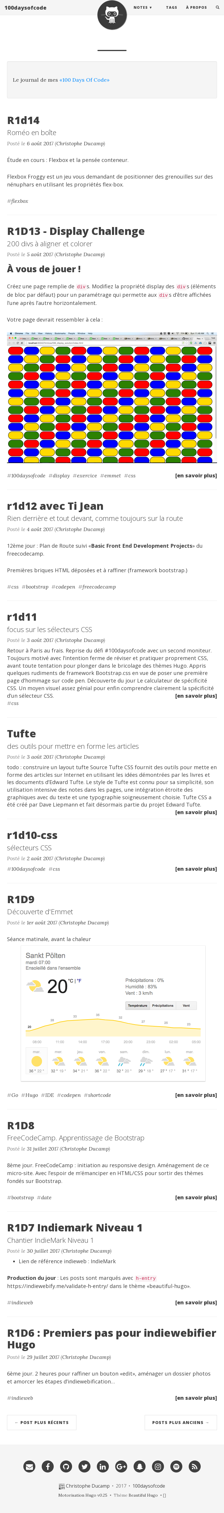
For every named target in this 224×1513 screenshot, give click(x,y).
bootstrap (37, 586)
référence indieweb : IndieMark (77, 1261)
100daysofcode (25, 13)
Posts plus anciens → (180, 1422)
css (132, 475)
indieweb (22, 1302)
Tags (171, 13)
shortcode (99, 1095)
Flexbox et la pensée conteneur (88, 159)
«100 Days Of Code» (85, 79)
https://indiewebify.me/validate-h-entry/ (57, 1285)
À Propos (196, 13)
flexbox (19, 201)
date (46, 1197)
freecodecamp (25, 553)
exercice (87, 475)
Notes (141, 13)
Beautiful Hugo (143, 1495)
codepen (65, 586)
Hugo (31, 1095)
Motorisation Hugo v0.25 (82, 1495)
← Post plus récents (42, 1422)
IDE (49, 1095)
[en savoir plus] (196, 475)
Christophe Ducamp (80, 143)
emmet (112, 475)
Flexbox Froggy (26, 176)
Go (14, 1095)
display (61, 475)
